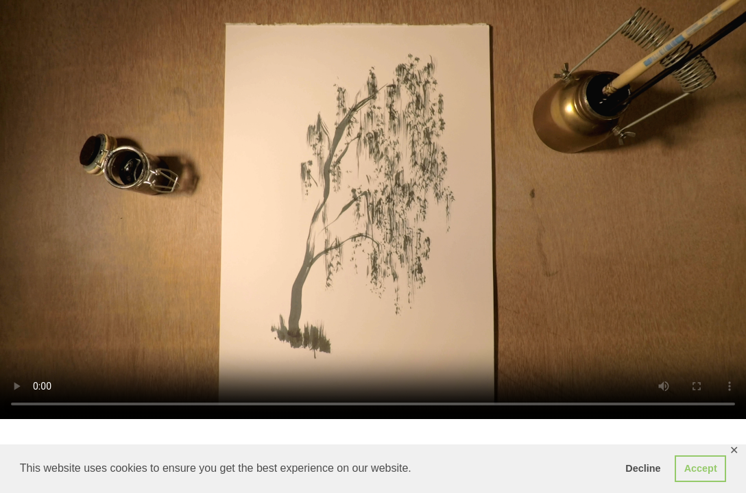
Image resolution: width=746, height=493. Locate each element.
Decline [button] (642, 468)
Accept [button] (700, 468)
